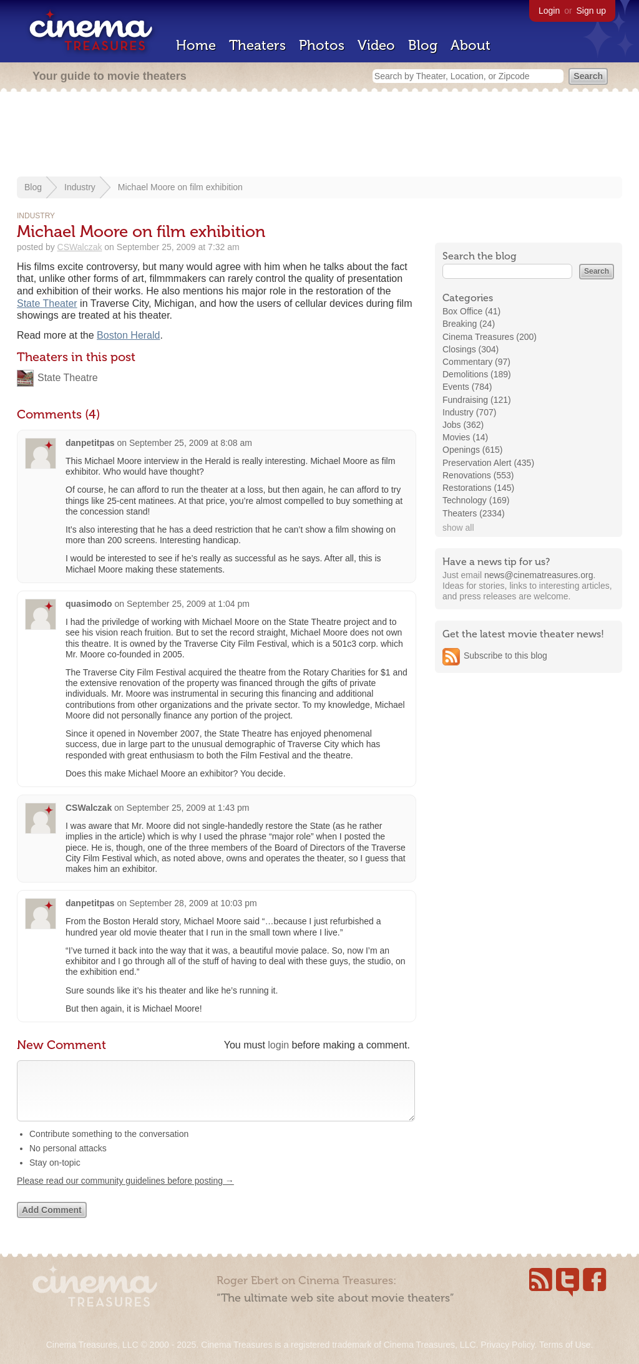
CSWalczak (79, 247)
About (470, 45)
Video (376, 45)
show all (458, 528)
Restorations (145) (478, 488)
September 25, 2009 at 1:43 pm (188, 808)
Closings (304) (470, 349)
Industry (79, 187)
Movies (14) (465, 437)
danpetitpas (90, 443)
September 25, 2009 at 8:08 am (190, 443)
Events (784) (467, 387)
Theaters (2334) (473, 513)
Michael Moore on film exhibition (180, 187)
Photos (321, 45)
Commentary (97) (476, 362)
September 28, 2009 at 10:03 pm (193, 903)
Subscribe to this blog (505, 655)
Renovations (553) (478, 475)
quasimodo (89, 604)
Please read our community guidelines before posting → (125, 1193)
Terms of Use (564, 1345)
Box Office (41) (471, 311)
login (278, 1045)
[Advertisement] (319, 135)
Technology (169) (475, 500)
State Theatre (67, 377)
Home (196, 45)
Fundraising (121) (476, 400)
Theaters (257, 45)
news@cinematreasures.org (538, 575)
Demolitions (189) (476, 374)
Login (549, 11)
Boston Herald (128, 335)
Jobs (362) (463, 425)
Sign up (591, 11)
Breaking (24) (468, 324)
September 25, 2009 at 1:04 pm (188, 604)
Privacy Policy (507, 1345)
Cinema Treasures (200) (489, 337)
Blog (422, 45)
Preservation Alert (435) (488, 463)
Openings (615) (472, 450)
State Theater (47, 303)
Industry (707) (469, 412)
